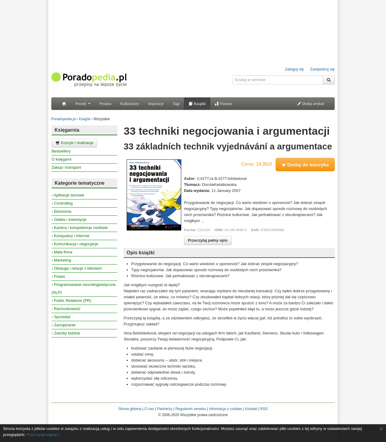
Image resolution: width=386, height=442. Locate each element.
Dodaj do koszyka (305, 164)
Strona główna (129, 409)
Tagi (175, 103)
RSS (264, 409)
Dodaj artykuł (310, 103)
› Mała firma (62, 252)
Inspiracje (155, 103)
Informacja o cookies (225, 409)
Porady (82, 103)
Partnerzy (164, 409)
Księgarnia (67, 130)
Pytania (105, 103)
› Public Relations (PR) (71, 300)
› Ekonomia (61, 211)
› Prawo (58, 276)
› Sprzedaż (61, 317)
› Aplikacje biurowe (68, 195)
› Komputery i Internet (70, 236)
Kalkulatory (129, 103)
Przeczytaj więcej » (43, 434)
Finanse (223, 103)
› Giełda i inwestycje (69, 219)
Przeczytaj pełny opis (208, 240)
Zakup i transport (66, 167)
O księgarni (61, 159)
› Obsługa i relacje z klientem (77, 268)
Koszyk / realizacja (74, 142)
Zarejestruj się (322, 69)
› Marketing (61, 260)
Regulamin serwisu (191, 409)
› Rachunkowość (66, 308)
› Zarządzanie (63, 325)
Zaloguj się (294, 69)
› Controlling (62, 203)
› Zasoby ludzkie (66, 333)
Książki (197, 103)
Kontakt (251, 409)
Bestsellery (61, 151)
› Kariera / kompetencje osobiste (80, 227)
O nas (149, 409)
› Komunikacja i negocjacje (75, 244)
